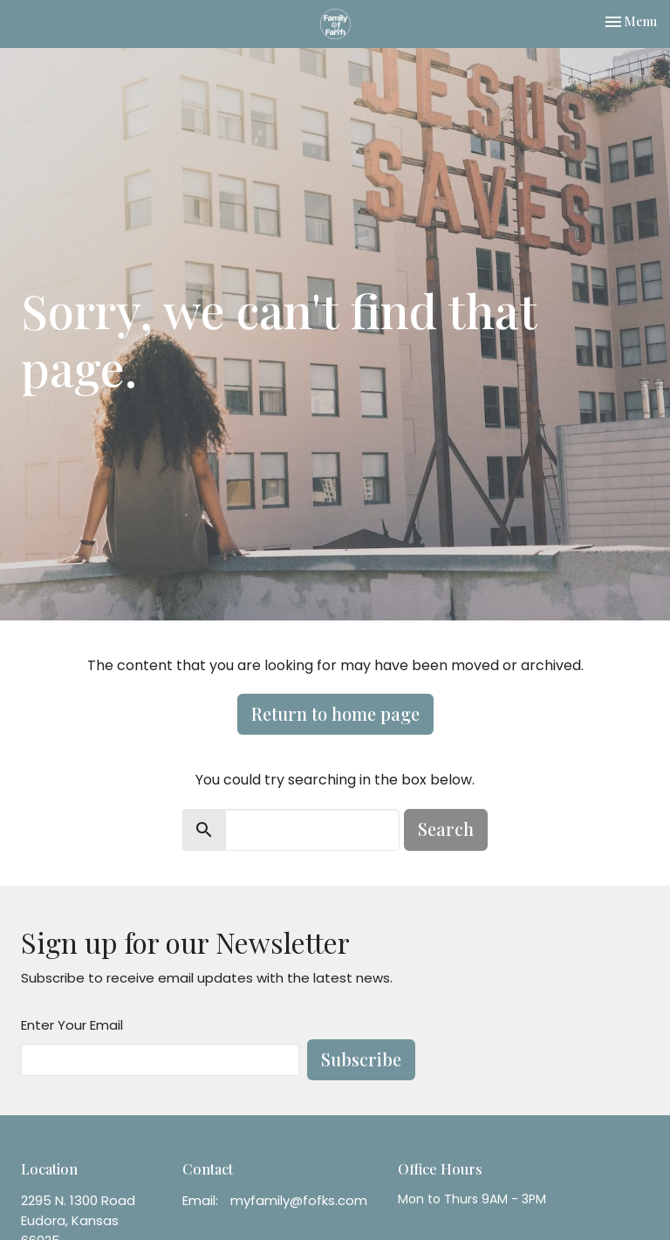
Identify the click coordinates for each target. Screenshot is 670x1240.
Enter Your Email (72, 1025)
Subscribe (361, 1059)
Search (446, 828)
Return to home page (335, 713)
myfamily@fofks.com (298, 1200)
